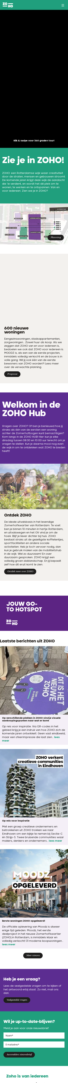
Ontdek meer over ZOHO (20, 571)
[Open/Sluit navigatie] (64, 5)
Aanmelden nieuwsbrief (19, 1055)
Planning (56, 237)
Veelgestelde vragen (17, 1000)
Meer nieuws (33, 955)
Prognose (12, 374)
